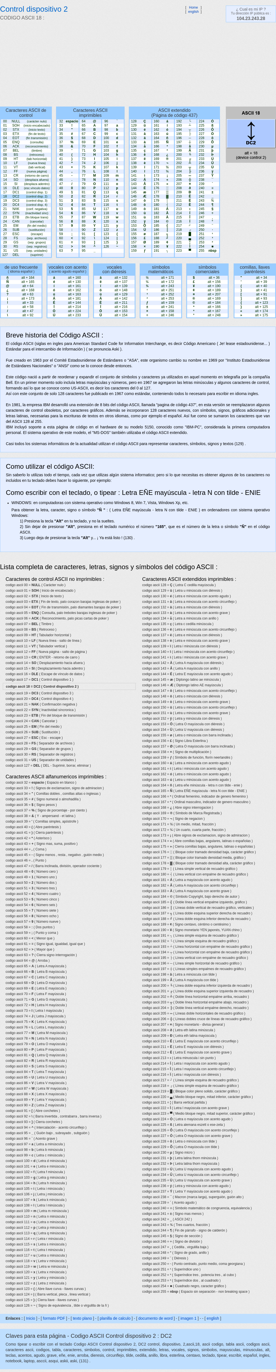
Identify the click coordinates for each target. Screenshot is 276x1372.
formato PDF (54, 1318)
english (193, 12)
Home (193, 7)
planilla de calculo (115, 1318)
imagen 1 (188, 1318)
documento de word (155, 1318)
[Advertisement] (92, 64)
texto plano (82, 1318)
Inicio (30, 1318)
